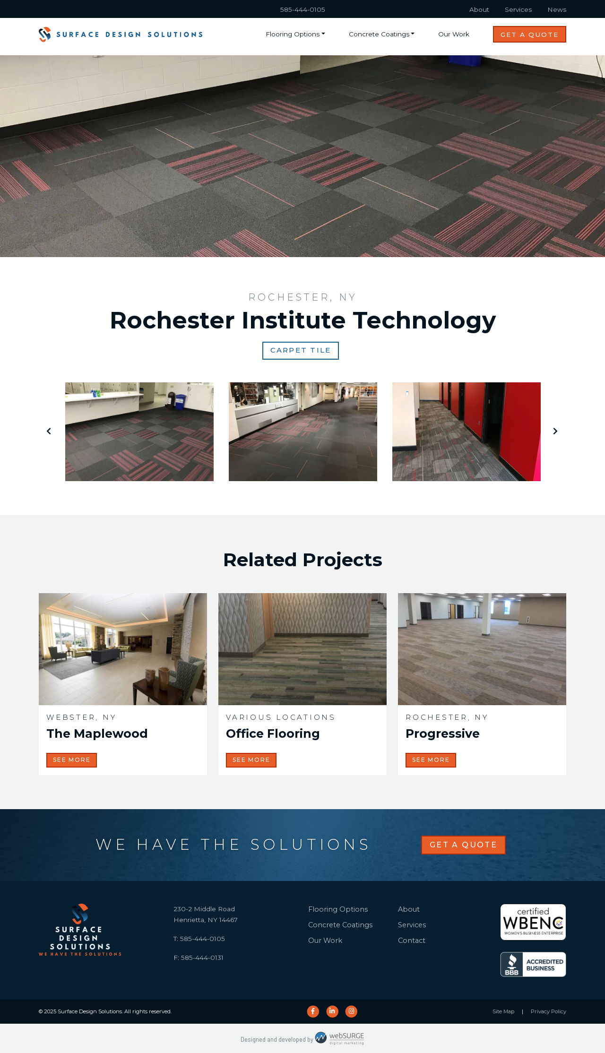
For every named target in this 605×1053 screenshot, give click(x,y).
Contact (411, 940)
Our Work (453, 34)
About (479, 9)
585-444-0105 (302, 9)
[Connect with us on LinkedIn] (332, 1011)
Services (518, 9)
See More (71, 759)
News (556, 9)
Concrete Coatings (379, 34)
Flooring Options (293, 34)
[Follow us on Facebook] (312, 1011)
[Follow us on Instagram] (351, 1011)
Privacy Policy (548, 1011)
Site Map (503, 1011)
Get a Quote (530, 34)
